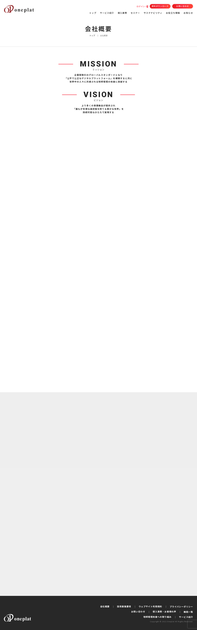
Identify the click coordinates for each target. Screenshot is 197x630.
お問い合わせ (182, 6)
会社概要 (105, 606)
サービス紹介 (186, 617)
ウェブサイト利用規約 (150, 606)
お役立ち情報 (173, 12)
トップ (92, 12)
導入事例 (122, 12)
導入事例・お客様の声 (164, 611)
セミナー (135, 12)
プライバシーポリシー (181, 606)
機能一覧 (188, 611)
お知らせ (188, 12)
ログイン (141, 6)
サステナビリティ (153, 12)
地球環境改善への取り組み (157, 616)
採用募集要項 (124, 606)
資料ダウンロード (160, 6)
